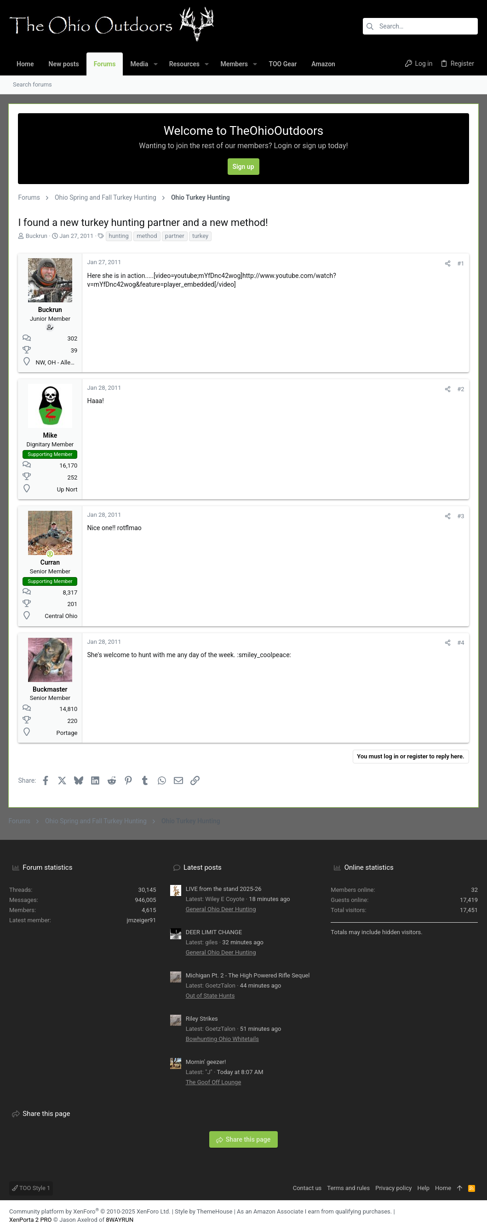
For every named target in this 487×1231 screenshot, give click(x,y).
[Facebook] (460, 1215)
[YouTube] (474, 1215)
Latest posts (202, 867)
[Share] (447, 263)
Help (423, 1188)
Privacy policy (393, 1188)
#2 (460, 389)
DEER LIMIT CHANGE (214, 932)
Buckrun (37, 235)
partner (175, 235)
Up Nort (67, 489)
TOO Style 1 (31, 1188)
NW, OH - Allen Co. (60, 362)
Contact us (307, 1188)
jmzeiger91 (141, 920)
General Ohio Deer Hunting (221, 909)
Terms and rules (348, 1188)
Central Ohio (62, 616)
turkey (201, 235)
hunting (119, 235)
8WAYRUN (119, 1219)
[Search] (420, 26)
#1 (460, 263)
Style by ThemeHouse (203, 1211)
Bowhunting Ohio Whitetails (222, 1038)
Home (443, 1188)
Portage (67, 732)
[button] (155, 64)
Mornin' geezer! (206, 1061)
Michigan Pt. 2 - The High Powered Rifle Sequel (248, 975)
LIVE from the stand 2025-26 (224, 888)
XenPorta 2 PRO (30, 1219)
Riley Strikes (202, 1018)
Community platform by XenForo (89, 1211)
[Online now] (51, 554)
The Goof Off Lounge (213, 1082)
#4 (460, 642)
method (148, 235)
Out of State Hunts (210, 995)
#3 (460, 516)
